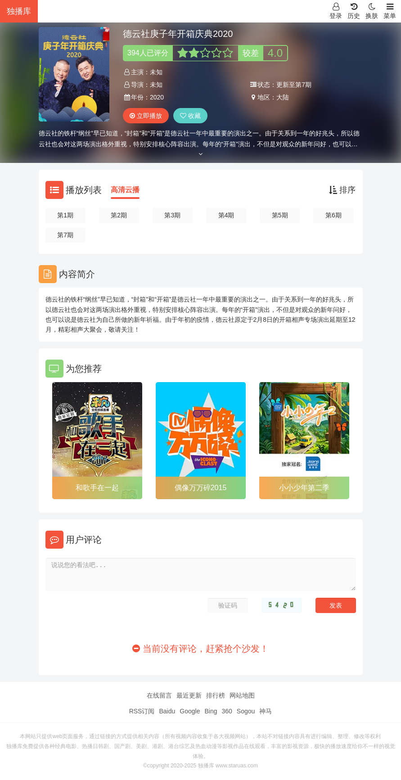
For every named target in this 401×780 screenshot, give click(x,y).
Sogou (246, 711)
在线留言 (159, 695)
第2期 (119, 215)
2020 (157, 97)
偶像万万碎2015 (201, 487)
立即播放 (146, 115)
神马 (265, 711)
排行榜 (215, 695)
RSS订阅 (142, 711)
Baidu (167, 711)
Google (190, 711)
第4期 (226, 215)
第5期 (280, 215)
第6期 (333, 215)
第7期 (65, 235)
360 (226, 711)
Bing (210, 711)
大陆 (282, 97)
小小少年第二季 (304, 487)
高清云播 (125, 190)
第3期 (172, 215)
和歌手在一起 (97, 487)
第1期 (65, 215)
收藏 (190, 115)
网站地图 (242, 695)
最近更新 (189, 695)
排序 (342, 189)
